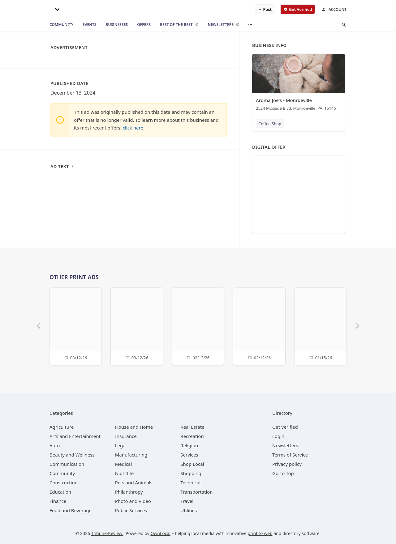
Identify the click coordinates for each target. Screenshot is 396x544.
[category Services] (189, 455)
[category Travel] (186, 501)
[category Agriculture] (62, 427)
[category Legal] (121, 445)
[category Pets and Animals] (134, 482)
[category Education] (60, 492)
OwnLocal (160, 533)
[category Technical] (190, 482)
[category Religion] (189, 445)
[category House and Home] (134, 427)
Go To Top (283, 473)
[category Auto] (55, 445)
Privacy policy (287, 464)
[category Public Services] (131, 510)
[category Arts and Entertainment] (75, 436)
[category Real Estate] (192, 427)
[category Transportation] (196, 492)
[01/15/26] (320, 325)
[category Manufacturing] (131, 455)
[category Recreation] (192, 436)
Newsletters (285, 445)
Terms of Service (290, 455)
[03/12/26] (75, 325)
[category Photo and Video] (133, 501)
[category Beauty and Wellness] (72, 455)
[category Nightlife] (124, 473)
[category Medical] (123, 464)
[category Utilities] (188, 510)
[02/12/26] (198, 325)
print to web (260, 533)
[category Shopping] (190, 473)
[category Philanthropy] (129, 492)
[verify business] (298, 9)
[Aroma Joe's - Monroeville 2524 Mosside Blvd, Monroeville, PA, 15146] (298, 83)
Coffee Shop (269, 123)
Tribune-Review (107, 533)
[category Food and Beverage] (71, 510)
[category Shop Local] (192, 464)
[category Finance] (58, 501)
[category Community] (62, 473)
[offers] (144, 25)
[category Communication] (67, 464)
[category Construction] (64, 482)
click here (133, 128)
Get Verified (285, 427)
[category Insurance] (126, 436)
